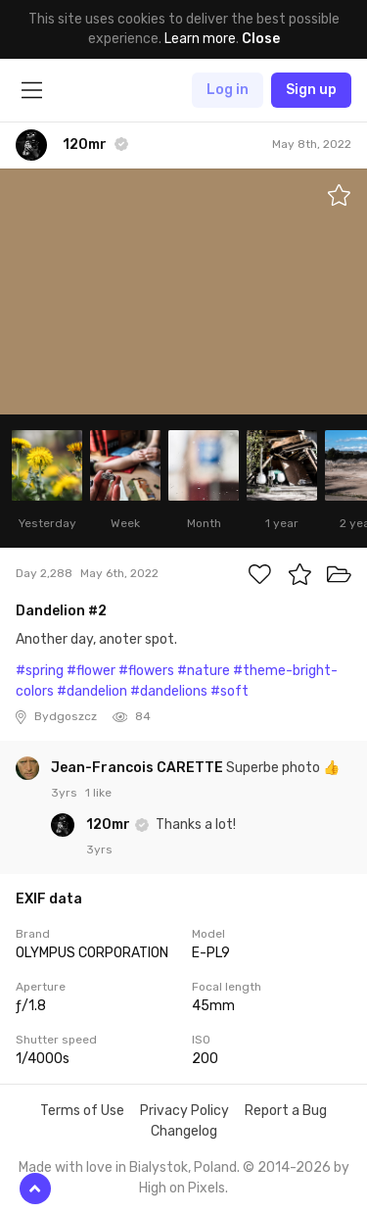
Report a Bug (286, 1110)
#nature (203, 670)
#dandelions (168, 691)
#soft (229, 691)
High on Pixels (182, 1188)
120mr (109, 824)
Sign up (311, 89)
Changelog (184, 1131)
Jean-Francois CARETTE (138, 767)
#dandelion (92, 691)
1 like (98, 793)
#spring (40, 670)
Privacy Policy (184, 1110)
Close (261, 38)
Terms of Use (82, 1110)
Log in (227, 89)
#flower (91, 670)
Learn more (200, 38)
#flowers (146, 670)
